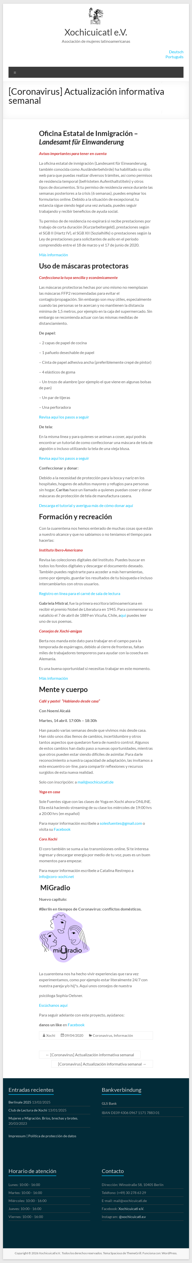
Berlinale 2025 (19, 1102)
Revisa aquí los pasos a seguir (64, 416)
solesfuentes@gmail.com (121, 823)
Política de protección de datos (52, 1136)
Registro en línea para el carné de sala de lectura (79, 593)
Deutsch (176, 51)
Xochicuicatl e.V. (95, 32)
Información (123, 1035)
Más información (53, 254)
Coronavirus (102, 1035)
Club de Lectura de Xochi (27, 1110)
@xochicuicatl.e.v (132, 1216)
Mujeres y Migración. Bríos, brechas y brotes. (43, 1118)
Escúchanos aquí (53, 1005)
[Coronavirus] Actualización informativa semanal (90, 1054)
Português (175, 56)
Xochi (50, 1035)
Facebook (62, 829)
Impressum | (18, 1136)
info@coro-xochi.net (56, 876)
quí (123, 615)
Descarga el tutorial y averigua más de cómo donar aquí (86, 505)
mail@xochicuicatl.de (96, 782)
